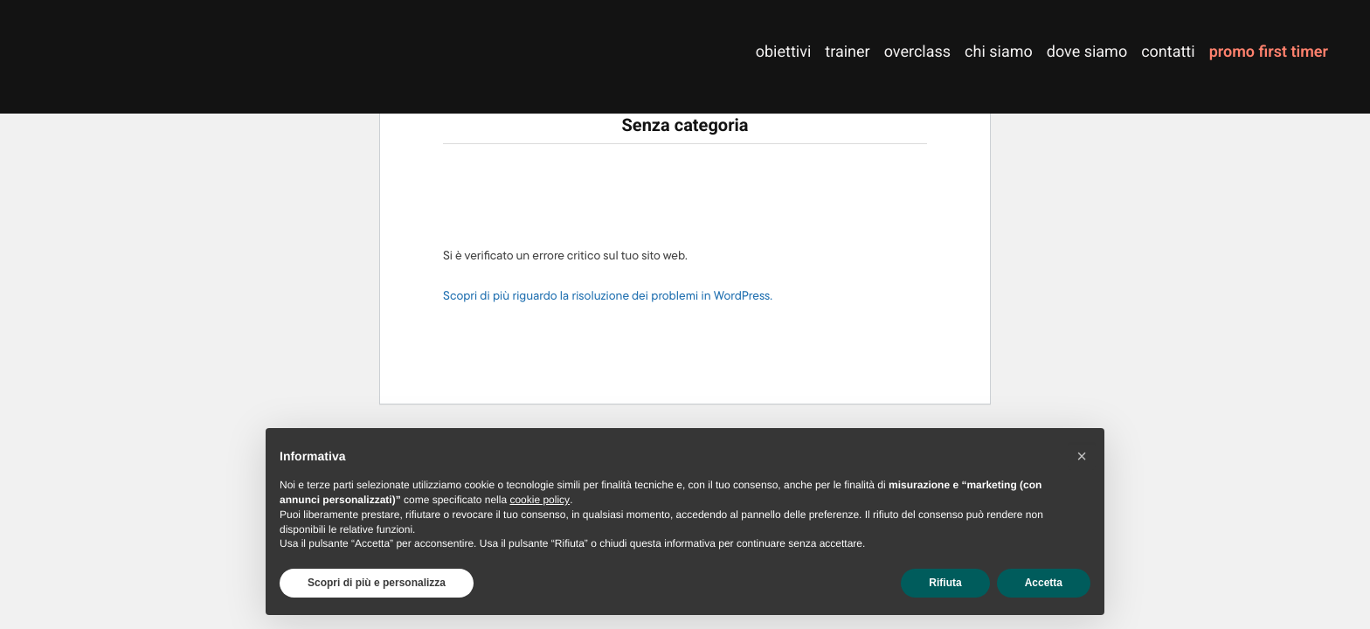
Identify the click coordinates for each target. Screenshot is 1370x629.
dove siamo (1087, 52)
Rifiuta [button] (945, 583)
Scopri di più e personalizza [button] (377, 583)
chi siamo (999, 52)
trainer (847, 52)
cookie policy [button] (539, 500)
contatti (1167, 52)
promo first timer (1268, 52)
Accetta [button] (1043, 583)
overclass (917, 52)
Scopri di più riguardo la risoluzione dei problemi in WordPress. (607, 296)
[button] (1082, 456)
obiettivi (784, 52)
